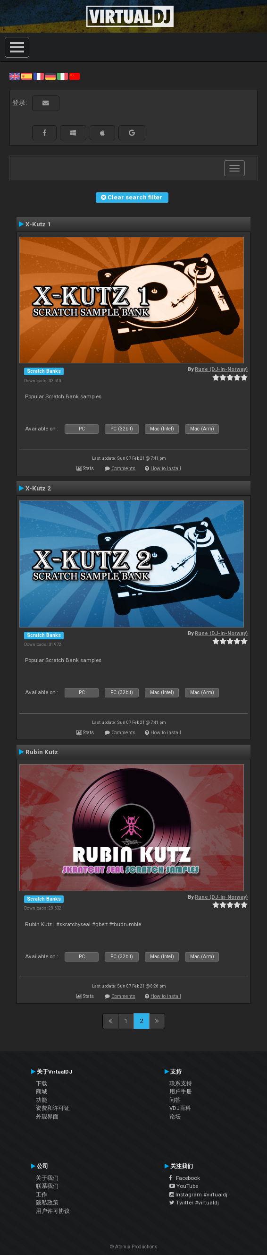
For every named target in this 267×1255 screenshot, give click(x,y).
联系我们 (47, 1186)
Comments (123, 468)
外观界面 (47, 1116)
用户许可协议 (53, 1211)
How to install (165, 468)
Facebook (184, 1178)
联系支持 (180, 1083)
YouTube (183, 1186)
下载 (41, 1083)
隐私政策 (47, 1202)
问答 (175, 1100)
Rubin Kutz (41, 752)
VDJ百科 (180, 1108)
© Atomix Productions (134, 1247)
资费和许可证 (53, 1108)
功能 (41, 1100)
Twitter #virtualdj (194, 1202)
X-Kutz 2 (38, 488)
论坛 (175, 1116)
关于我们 (47, 1178)
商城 (41, 1091)
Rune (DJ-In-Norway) (221, 369)
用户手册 (180, 1091)
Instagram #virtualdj (198, 1194)
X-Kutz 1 (38, 224)
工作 (41, 1194)
